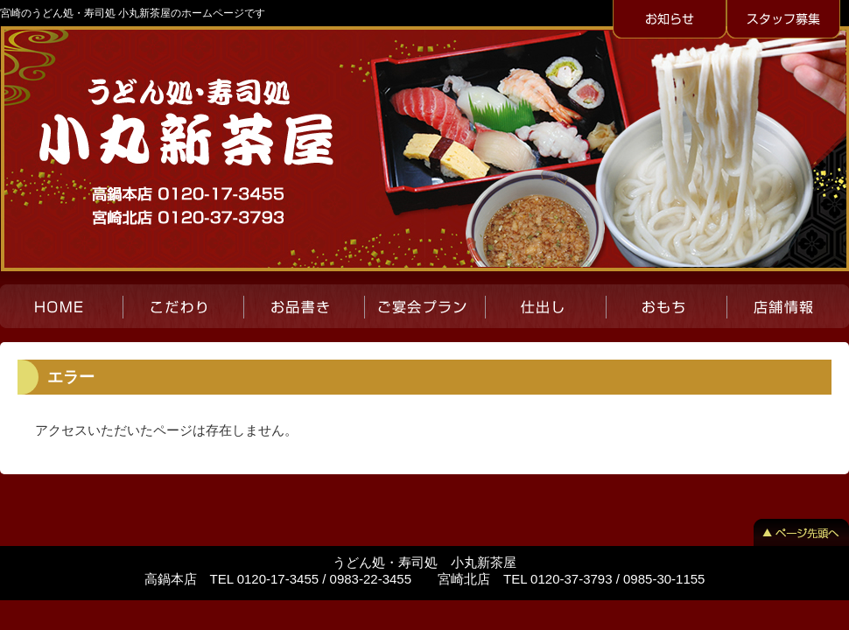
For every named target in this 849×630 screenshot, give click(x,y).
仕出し (545, 306)
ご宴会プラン (424, 306)
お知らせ (669, 20)
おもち (666, 306)
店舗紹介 (787, 306)
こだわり (183, 306)
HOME (61, 306)
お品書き (303, 306)
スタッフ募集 (783, 20)
